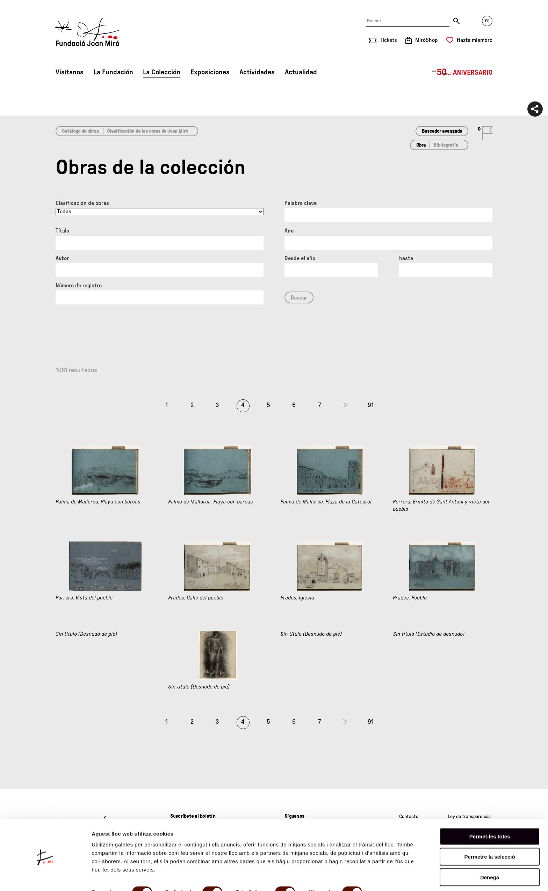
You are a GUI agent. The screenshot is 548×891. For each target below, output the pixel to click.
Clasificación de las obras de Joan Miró (147, 131)
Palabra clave (300, 203)
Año (289, 231)
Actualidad (301, 72)
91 (371, 405)
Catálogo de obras (80, 131)
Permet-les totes (489, 811)
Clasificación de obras (82, 203)
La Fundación (113, 72)
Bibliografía (446, 145)
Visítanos (70, 72)
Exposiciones (210, 72)
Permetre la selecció (489, 831)
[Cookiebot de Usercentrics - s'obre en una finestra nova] (45, 877)
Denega (489, 852)
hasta (406, 258)
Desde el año (299, 258)
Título (62, 231)
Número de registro (79, 285)
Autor (62, 258)
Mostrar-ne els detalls (119, 877)
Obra (421, 145)
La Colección (161, 72)
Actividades (257, 72)
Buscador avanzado (442, 131)
